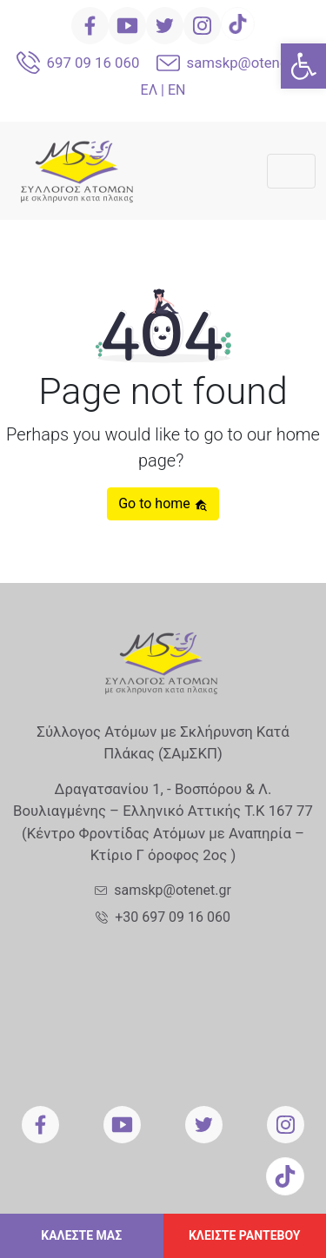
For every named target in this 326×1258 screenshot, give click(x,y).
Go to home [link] (163, 503)
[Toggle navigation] (291, 171)
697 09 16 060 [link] (93, 62)
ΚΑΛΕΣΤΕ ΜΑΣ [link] (81, 1235)
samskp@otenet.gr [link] (248, 62)
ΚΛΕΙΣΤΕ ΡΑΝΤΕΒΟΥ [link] (245, 1235)
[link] (303, 66)
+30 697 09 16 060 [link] (172, 917)
